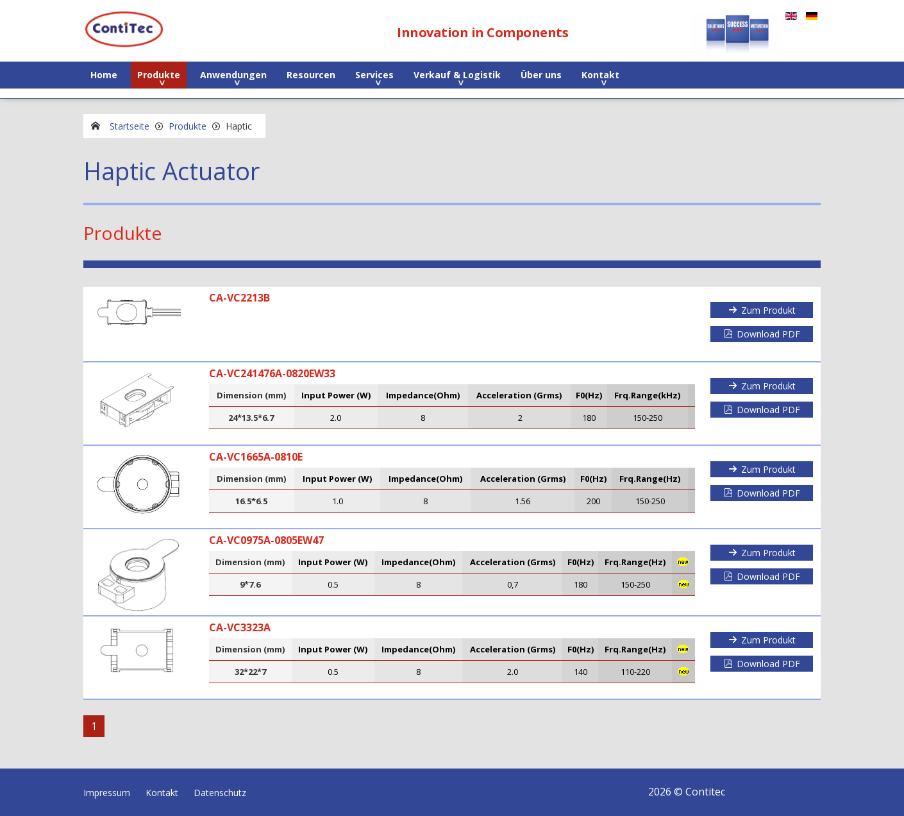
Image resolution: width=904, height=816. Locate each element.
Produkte (158, 75)
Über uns (541, 75)
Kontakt (600, 75)
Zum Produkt (768, 310)
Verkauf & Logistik (457, 75)
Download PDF (768, 334)
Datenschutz (220, 792)
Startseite (129, 126)
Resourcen (311, 75)
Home (103, 75)
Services (374, 75)
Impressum (106, 792)
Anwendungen (233, 75)
